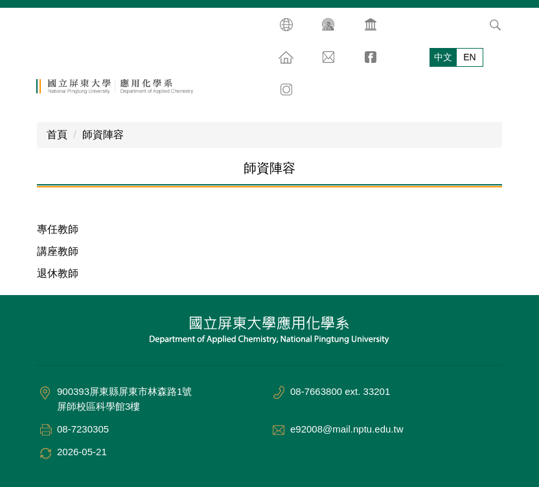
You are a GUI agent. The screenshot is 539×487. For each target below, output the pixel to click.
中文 (443, 57)
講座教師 (57, 251)
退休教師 (57, 273)
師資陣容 (103, 134)
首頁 (57, 134)
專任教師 (57, 229)
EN (469, 57)
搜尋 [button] (495, 24)
